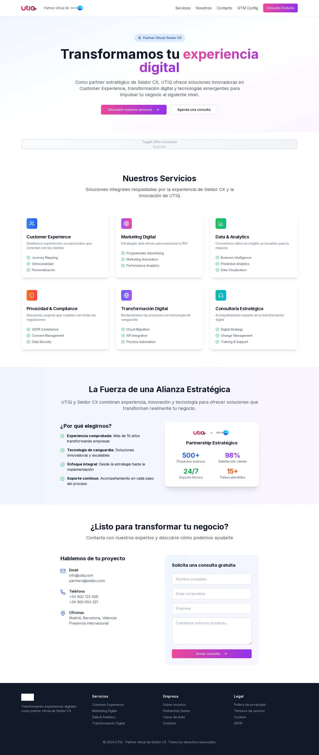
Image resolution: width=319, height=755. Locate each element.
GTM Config (247, 8)
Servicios (183, 8)
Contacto (224, 8)
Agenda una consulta (194, 109)
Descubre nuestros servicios (134, 109)
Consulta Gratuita (280, 8)
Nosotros (204, 8)
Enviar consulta (211, 654)
